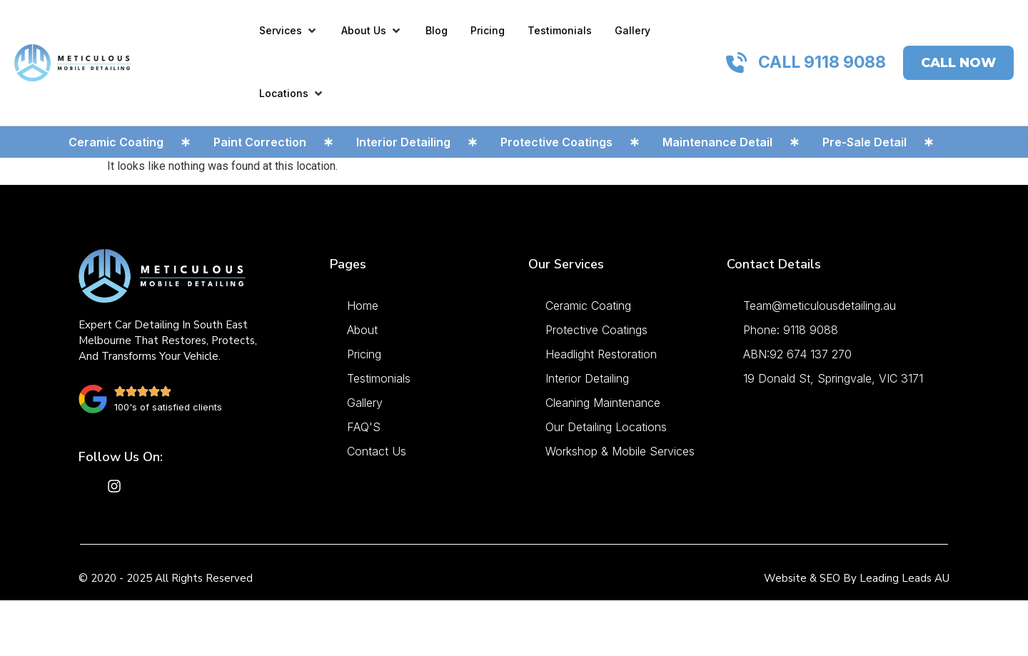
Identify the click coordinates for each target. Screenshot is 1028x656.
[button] (289, 30)
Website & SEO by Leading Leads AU (856, 578)
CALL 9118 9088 (822, 62)
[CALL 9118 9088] (736, 63)
